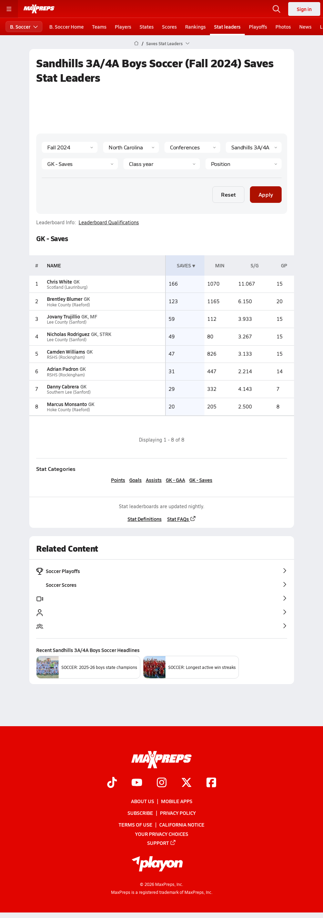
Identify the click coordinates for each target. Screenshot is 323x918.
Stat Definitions (144, 519)
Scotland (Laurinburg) (67, 287)
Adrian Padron (62, 368)
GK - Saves (200, 480)
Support (161, 842)
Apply (266, 194)
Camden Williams (66, 351)
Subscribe (140, 812)
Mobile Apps (176, 801)
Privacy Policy (178, 812)
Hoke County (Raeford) (68, 304)
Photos (283, 26)
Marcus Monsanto (67, 404)
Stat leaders (227, 26)
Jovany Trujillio (63, 316)
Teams (99, 26)
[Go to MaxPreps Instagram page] (161, 783)
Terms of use (135, 824)
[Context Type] (192, 147)
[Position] (243, 163)
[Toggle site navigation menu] (9, 9)
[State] (131, 147)
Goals (135, 480)
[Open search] (276, 9)
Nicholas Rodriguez (68, 333)
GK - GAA (175, 480)
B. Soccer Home (66, 26)
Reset (228, 194)
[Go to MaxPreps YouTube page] (136, 783)
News (305, 26)
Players (123, 26)
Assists (154, 480)
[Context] (254, 147)
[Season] (70, 147)
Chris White (59, 281)
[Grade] (161, 163)
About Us (142, 801)
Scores (169, 26)
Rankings (195, 26)
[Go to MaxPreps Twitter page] (186, 783)
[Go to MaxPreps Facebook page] (211, 783)
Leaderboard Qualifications (109, 222)
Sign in (304, 9)
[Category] (80, 163)
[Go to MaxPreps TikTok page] (112, 783)
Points (118, 480)
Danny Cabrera (63, 386)
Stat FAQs (181, 519)
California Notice (181, 824)
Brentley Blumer (64, 298)
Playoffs (258, 26)
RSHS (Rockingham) (66, 357)
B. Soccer (24, 26)
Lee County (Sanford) (67, 322)
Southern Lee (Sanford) (69, 392)
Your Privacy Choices (161, 834)
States (147, 26)
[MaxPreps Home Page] (136, 43)
